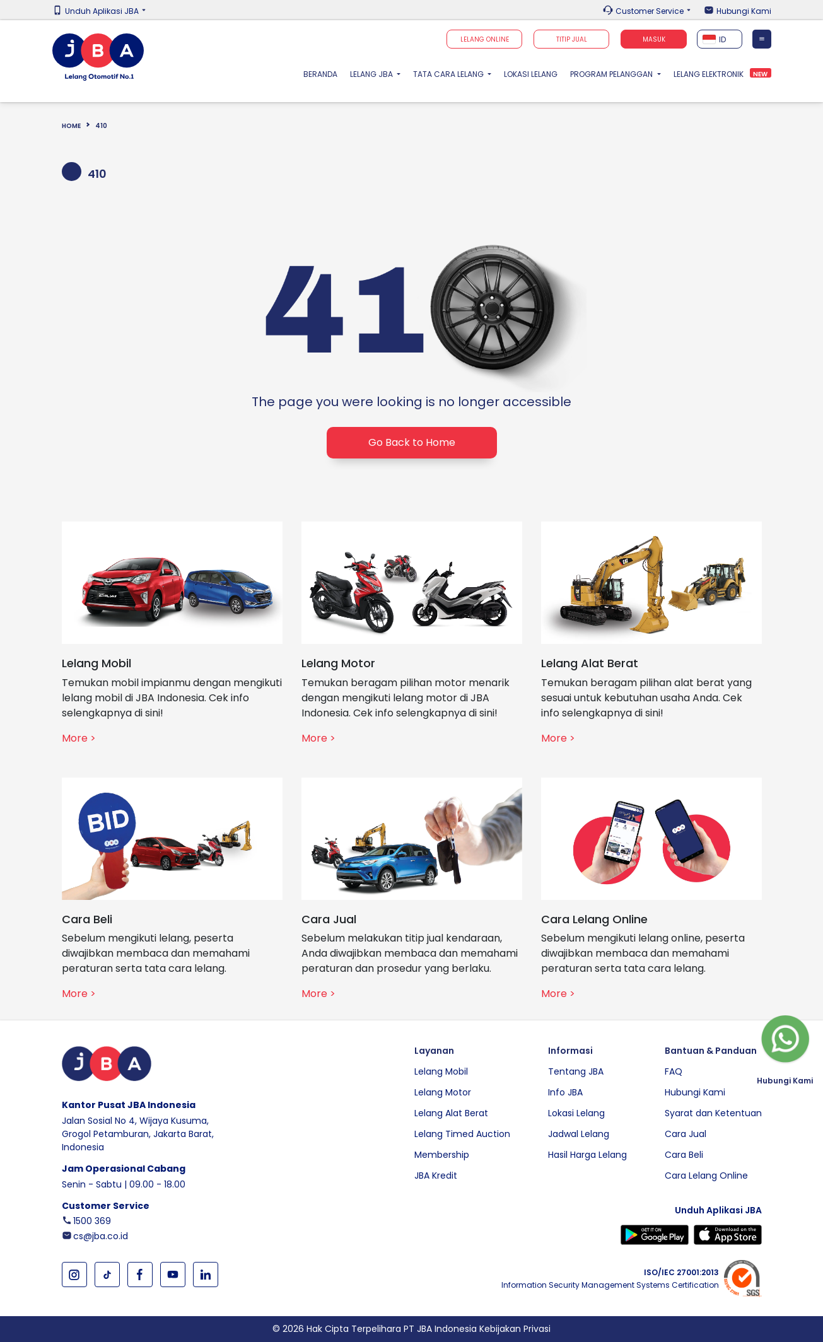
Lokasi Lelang (530, 74)
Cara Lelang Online (706, 1175)
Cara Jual (685, 1134)
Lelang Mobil (441, 1071)
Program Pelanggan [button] (612, 74)
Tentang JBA (576, 1071)
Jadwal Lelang (578, 1134)
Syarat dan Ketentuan (713, 1113)
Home (71, 126)
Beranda (323, 73)
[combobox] (719, 39)
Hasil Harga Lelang (587, 1154)
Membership (441, 1154)
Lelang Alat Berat (451, 1113)
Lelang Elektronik (709, 74)
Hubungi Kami (743, 11)
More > (79, 738)
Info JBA (565, 1092)
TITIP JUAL (571, 39)
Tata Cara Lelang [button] (449, 74)
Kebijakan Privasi (515, 1328)
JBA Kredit (435, 1175)
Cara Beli (684, 1154)
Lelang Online (484, 39)
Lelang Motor (442, 1092)
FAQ (673, 1071)
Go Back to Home (411, 442)
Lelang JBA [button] (372, 74)
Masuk (654, 39)
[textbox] (720, 39)
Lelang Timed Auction (462, 1134)
